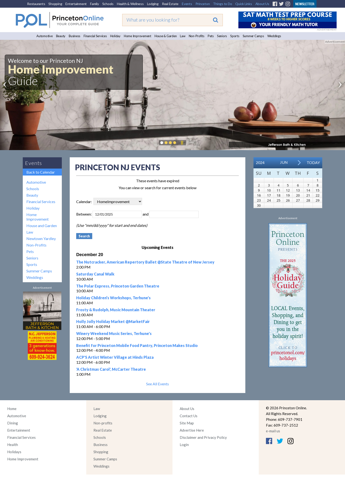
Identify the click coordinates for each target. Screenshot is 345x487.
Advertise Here (192, 430)
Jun (284, 162)
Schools (108, 4)
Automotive (44, 36)
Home (12, 408)
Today (313, 162)
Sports (234, 36)
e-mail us (273, 431)
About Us (262, 4)
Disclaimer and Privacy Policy (203, 437)
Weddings (274, 36)
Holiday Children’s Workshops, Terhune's (113, 297)
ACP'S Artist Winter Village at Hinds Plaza (115, 357)
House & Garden (166, 36)
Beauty (61, 36)
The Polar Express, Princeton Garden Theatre (117, 286)
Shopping (55, 4)
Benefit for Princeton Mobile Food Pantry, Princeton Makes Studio (137, 345)
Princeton (203, 4)
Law (182, 36)
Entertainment (76, 4)
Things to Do (222, 4)
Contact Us (188, 416)
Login (184, 444)
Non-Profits (196, 36)
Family (94, 4)
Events (187, 4)
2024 (260, 162)
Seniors (222, 36)
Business (74, 36)
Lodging (153, 4)
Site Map (187, 423)
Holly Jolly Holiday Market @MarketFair (113, 321)
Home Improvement (137, 36)
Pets (211, 36)
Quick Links (243, 4)
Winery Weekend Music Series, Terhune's (114, 333)
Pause (182, 143)
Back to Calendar (40, 172)
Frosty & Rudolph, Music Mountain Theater (115, 309)
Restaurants (36, 4)
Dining (12, 423)
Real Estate (170, 4)
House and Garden (41, 225)
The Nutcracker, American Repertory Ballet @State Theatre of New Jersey (145, 262)
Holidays (14, 452)
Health (12, 444)
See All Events (157, 383)
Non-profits (102, 423)
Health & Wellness (130, 4)
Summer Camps (253, 36)
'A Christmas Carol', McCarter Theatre (111, 369)
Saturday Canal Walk (95, 274)
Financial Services (95, 36)
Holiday (115, 36)
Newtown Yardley (41, 238)
